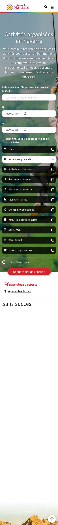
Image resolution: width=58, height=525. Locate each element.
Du (3, 107)
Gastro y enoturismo (29, 179)
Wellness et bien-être (29, 189)
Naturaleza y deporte (29, 159)
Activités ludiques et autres (29, 219)
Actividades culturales (29, 169)
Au (3, 123)
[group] (29, 149)
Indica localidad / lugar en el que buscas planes (25, 88)
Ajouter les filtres (17, 291)
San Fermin (29, 229)
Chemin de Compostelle (29, 209)
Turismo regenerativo (29, 250)
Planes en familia (29, 199)
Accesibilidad (29, 240)
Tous (29, 149)
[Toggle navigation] (52, 7)
